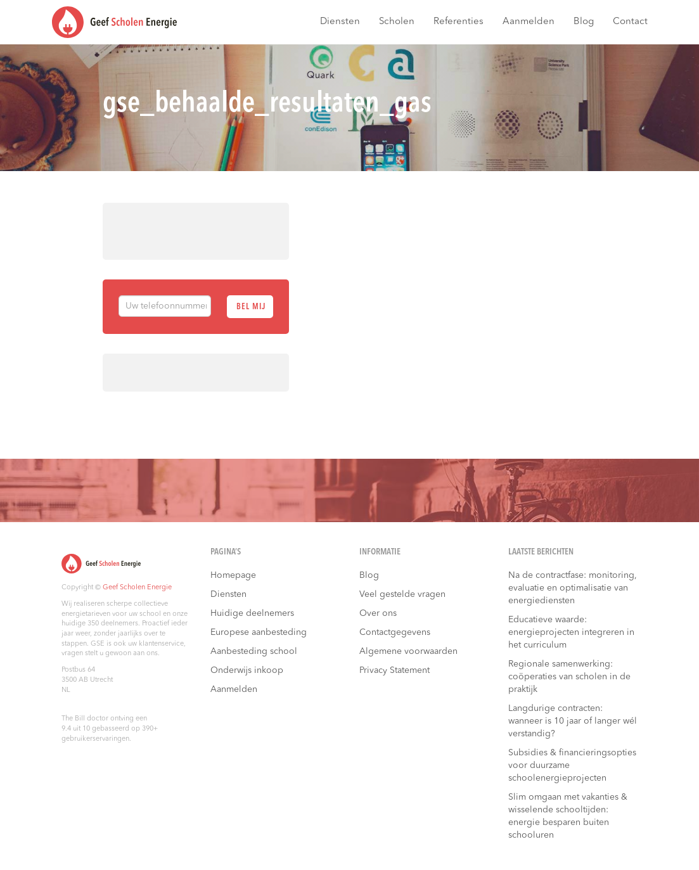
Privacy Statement (394, 670)
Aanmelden (529, 22)
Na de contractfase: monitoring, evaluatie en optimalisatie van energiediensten (572, 588)
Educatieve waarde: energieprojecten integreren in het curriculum (571, 632)
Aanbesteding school (253, 651)
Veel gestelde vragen (402, 594)
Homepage (233, 575)
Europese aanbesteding (258, 632)
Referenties (458, 22)
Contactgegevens (394, 632)
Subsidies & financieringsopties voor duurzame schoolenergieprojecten (572, 765)
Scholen (396, 22)
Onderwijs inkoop (246, 670)
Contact (630, 22)
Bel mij (251, 307)
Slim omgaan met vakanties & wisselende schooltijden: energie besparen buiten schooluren (567, 816)
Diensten (340, 22)
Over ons (378, 613)
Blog (584, 22)
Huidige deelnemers (252, 613)
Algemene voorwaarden (408, 651)
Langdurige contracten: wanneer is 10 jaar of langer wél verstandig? (572, 721)
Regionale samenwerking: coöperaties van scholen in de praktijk (569, 677)
